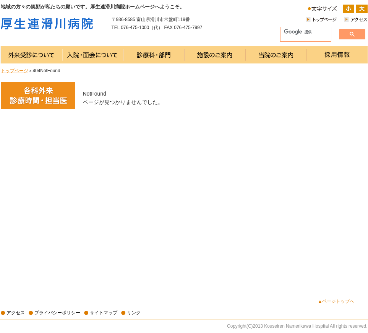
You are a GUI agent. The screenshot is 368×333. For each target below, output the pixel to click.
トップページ (14, 70)
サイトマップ (103, 312)
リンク (134, 312)
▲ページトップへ (336, 301)
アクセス (15, 312)
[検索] (302, 32)
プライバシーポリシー (57, 312)
